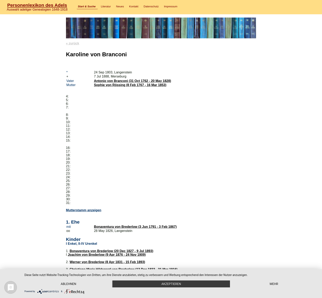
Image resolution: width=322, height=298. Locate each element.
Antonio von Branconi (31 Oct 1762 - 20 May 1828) (132, 81)
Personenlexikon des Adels (37, 5)
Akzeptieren (171, 284)
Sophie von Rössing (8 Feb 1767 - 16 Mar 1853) (130, 85)
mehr (274, 284)
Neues (120, 6)
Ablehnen (68, 284)
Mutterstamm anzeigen (83, 210)
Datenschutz (151, 6)
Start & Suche (87, 6)
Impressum (170, 6)
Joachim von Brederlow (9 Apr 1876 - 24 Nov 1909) (107, 254)
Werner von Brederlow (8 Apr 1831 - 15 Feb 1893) (107, 262)
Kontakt (133, 6)
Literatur (106, 6)
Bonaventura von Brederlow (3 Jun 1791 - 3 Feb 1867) (135, 226)
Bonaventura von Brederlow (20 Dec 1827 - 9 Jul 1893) (111, 251)
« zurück (72, 43)
